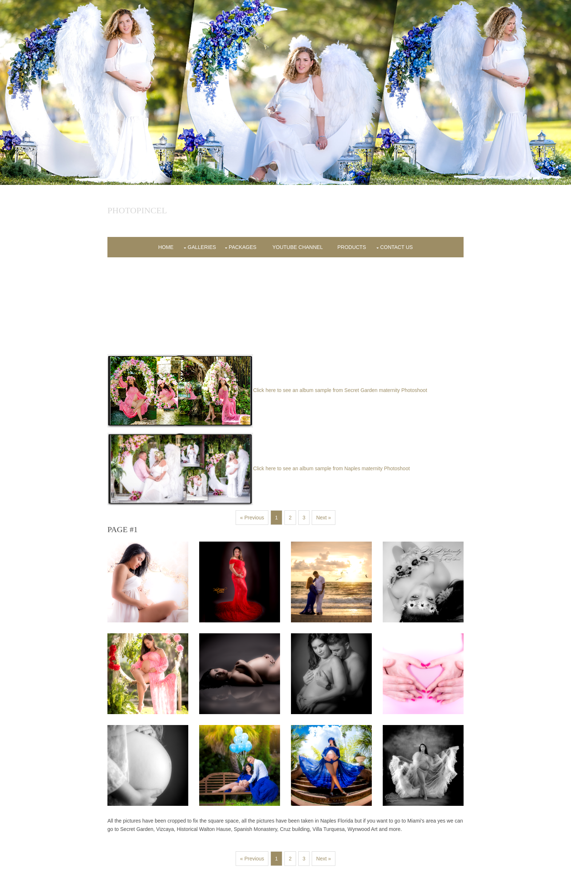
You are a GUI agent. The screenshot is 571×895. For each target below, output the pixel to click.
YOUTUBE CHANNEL (297, 247)
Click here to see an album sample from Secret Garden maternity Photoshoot (267, 390)
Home (165, 247)
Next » (323, 517)
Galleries (202, 247)
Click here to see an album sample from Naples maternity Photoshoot (258, 468)
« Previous (252, 517)
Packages (242, 247)
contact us (396, 247)
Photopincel (137, 210)
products (351, 247)
